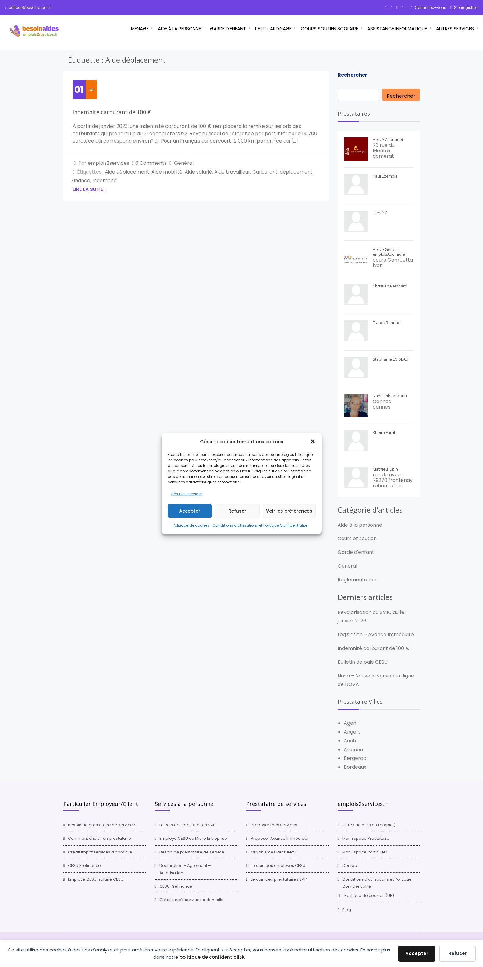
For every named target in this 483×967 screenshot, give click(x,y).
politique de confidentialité (211, 957)
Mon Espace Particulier (364, 852)
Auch (350, 740)
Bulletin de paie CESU (363, 662)
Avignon (353, 749)
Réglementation (357, 579)
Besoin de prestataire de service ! (101, 825)
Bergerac (355, 758)
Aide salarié (198, 171)
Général (184, 163)
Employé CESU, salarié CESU (95, 879)
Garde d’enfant (228, 28)
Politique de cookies (191, 525)
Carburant (265, 171)
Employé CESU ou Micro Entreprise (193, 838)
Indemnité (104, 180)
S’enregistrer (465, 7)
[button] (313, 441)
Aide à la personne (179, 28)
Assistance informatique (397, 28)
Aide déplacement (127, 171)
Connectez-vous (430, 7)
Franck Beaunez (388, 322)
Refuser (237, 511)
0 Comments (151, 163)
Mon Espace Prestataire (365, 838)
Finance (80, 180)
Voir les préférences (289, 511)
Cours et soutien (357, 538)
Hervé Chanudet (388, 139)
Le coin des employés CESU (278, 865)
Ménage (140, 28)
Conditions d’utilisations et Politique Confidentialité (259, 525)
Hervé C (380, 212)
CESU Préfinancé (84, 865)
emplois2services (108, 163)
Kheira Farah (384, 432)
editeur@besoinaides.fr (28, 7)
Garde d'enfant (356, 552)
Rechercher (352, 74)
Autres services (455, 28)
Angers (352, 731)
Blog (346, 910)
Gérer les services (187, 493)
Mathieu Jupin (385, 469)
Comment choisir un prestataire (99, 838)
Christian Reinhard (390, 286)
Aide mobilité (167, 171)
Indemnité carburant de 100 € (112, 112)
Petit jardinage (273, 28)
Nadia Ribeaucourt (390, 396)
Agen (350, 723)
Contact (350, 865)
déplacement (296, 171)
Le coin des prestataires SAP (187, 825)
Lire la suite (88, 189)
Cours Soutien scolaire (329, 28)
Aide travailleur (232, 171)
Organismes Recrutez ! (273, 852)
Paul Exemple (385, 176)
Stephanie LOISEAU (390, 359)
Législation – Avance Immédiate (376, 634)
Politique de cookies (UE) (369, 895)
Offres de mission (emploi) (369, 825)
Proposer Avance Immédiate (279, 838)
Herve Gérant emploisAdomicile (389, 252)
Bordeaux (355, 766)
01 (78, 89)
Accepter (189, 511)
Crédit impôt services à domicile (100, 852)
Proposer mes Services (274, 825)
